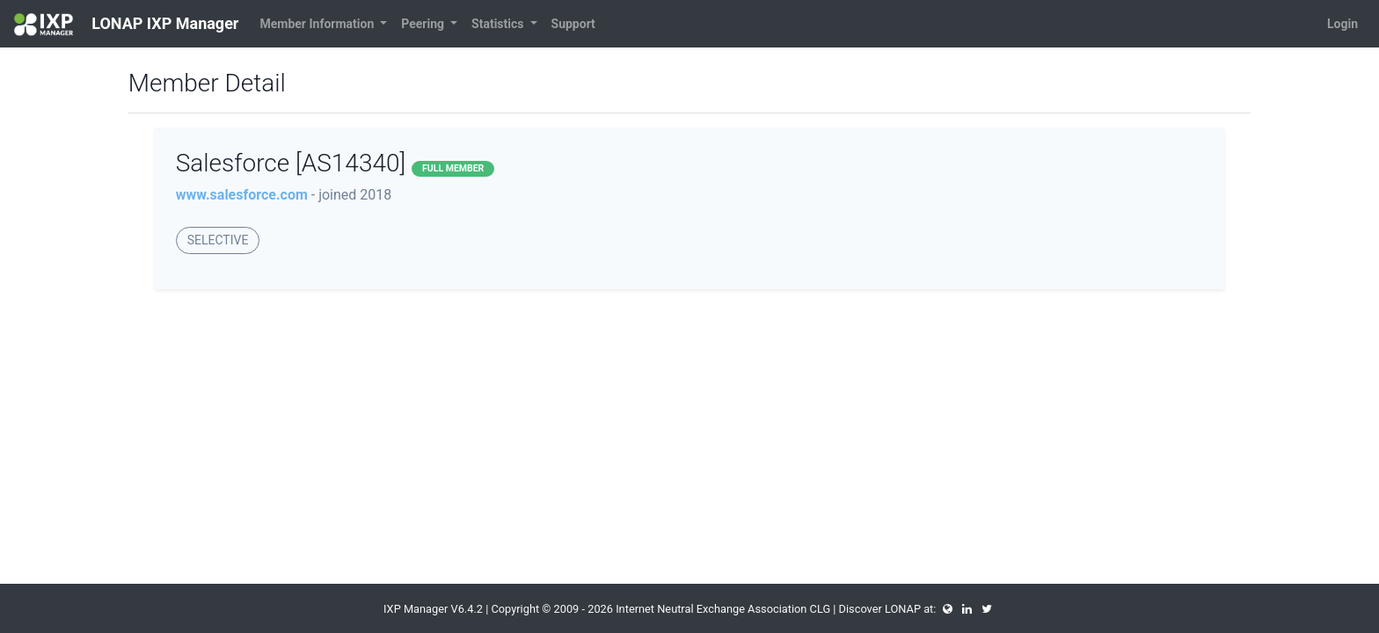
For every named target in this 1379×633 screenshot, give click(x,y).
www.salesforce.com (242, 194)
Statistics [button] (499, 24)
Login (1342, 24)
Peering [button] (424, 24)
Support (573, 24)
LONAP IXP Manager (126, 24)
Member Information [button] (317, 24)
